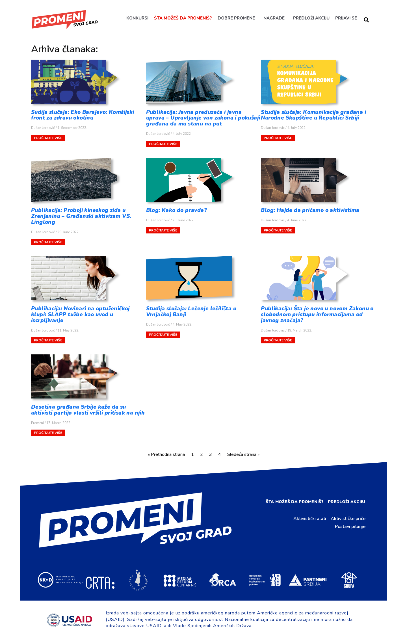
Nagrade (273, 18)
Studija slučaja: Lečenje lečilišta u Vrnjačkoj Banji (191, 311)
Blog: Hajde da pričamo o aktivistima (310, 210)
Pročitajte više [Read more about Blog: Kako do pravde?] (163, 230)
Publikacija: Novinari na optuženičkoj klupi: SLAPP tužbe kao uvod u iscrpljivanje (80, 314)
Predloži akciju (311, 18)
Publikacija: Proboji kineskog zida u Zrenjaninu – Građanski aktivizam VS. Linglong (81, 216)
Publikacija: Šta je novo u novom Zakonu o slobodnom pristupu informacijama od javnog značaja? (317, 314)
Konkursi (137, 18)
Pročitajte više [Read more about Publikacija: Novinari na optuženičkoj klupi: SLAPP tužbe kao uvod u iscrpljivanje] (48, 340)
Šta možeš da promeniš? (183, 18)
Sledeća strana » (243, 454)
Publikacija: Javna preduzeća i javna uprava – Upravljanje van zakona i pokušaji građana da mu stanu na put (203, 118)
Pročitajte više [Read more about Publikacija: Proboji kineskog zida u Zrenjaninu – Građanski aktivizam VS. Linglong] (48, 242)
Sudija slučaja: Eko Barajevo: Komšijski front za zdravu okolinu (82, 115)
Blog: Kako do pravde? (176, 210)
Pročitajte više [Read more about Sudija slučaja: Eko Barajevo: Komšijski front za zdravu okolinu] (48, 138)
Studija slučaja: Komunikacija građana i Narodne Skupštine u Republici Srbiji (313, 115)
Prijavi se (346, 18)
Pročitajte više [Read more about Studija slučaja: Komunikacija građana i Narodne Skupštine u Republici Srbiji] (278, 138)
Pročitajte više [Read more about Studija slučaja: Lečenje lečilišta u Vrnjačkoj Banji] (163, 334)
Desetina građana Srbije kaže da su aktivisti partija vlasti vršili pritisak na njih (88, 410)
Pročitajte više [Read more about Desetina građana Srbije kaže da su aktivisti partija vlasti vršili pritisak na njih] (48, 432)
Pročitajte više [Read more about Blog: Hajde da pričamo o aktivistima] (278, 230)
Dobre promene (236, 18)
